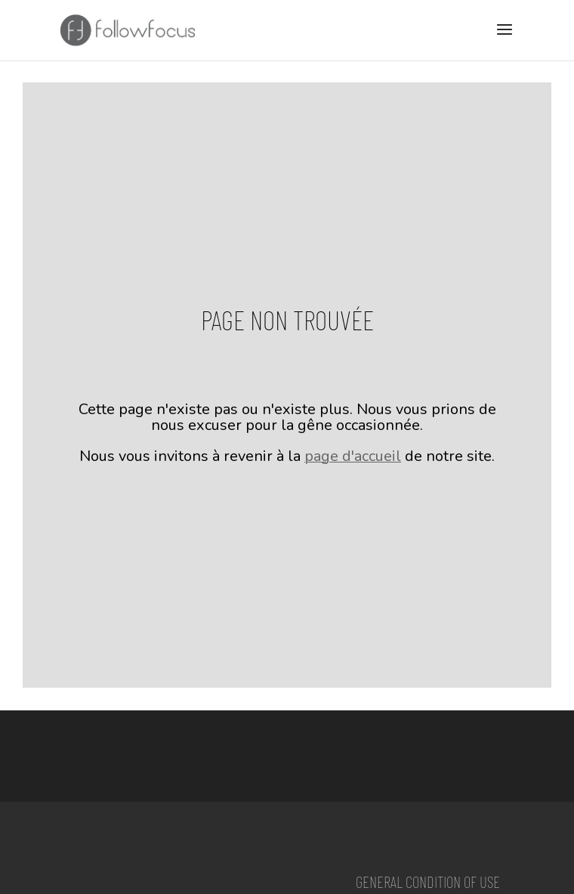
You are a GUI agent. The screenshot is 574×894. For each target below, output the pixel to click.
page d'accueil (352, 456)
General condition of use (428, 881)
